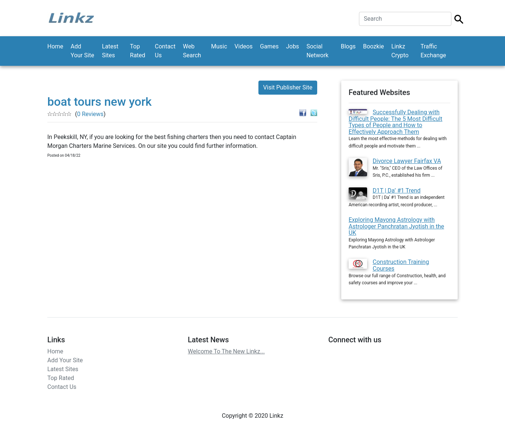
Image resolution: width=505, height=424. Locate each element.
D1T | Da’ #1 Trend (397, 190)
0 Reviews (90, 114)
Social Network (317, 51)
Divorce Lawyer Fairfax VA (407, 160)
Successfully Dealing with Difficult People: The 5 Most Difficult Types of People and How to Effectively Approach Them (396, 122)
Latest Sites (110, 51)
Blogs (348, 46)
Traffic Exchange (433, 51)
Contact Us (165, 51)
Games (269, 46)
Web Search (192, 51)
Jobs (292, 46)
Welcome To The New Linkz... (226, 351)
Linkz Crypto (400, 51)
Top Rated (137, 51)
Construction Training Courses (401, 265)
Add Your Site (82, 51)
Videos (243, 46)
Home (55, 46)
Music (219, 46)
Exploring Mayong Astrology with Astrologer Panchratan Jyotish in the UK (396, 226)
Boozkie (373, 46)
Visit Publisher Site (287, 87)
